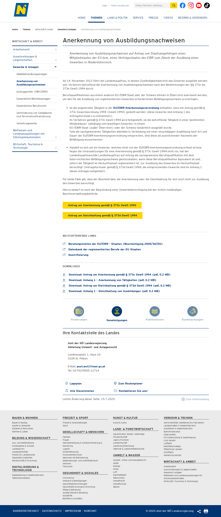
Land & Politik (117, 17)
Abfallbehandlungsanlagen (31, 74)
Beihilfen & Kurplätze (72, 498)
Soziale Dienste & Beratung (75, 492)
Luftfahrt (168, 443)
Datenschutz (52, 511)
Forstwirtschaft (120, 437)
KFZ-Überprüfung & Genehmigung (180, 437)
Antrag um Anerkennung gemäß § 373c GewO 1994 (102, 205)
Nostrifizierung (75, 255)
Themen (96, 17)
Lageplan (75, 383)
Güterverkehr (170, 434)
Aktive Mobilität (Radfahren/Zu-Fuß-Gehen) (184, 422)
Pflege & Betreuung (72, 489)
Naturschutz (118, 477)
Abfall (115, 463)
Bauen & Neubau (19, 422)
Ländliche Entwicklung (123, 446)
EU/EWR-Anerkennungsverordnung (136, 107)
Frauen (66, 440)
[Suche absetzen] (173, 5)
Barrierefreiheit (26, 511)
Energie (116, 466)
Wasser (116, 486)
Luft (115, 472)
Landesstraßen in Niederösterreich (180, 425)
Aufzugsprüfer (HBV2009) (32, 91)
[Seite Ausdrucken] (206, 512)
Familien (66, 437)
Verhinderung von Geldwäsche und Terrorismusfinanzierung (34, 114)
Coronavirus (68, 477)
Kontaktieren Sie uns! (133, 391)
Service (138, 17)
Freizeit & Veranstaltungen (75, 422)
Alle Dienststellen (82, 391)
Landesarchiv (18, 449)
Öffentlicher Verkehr (173, 449)
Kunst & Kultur (120, 422)
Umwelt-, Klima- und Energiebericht (129, 460)
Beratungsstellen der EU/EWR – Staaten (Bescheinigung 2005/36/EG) (113, 243)
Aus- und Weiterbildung (23, 442)
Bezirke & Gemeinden (192, 17)
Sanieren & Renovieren (22, 428)
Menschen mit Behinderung (75, 457)
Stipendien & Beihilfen (22, 457)
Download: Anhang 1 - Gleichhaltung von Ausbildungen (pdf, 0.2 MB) (111, 291)
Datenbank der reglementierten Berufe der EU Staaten (102, 249)
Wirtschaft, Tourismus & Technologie (35, 146)
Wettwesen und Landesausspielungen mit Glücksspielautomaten (35, 134)
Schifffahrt (169, 452)
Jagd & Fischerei (121, 440)
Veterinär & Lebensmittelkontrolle (128, 449)
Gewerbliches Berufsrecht (31, 105)
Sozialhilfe (67, 495)
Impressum (73, 511)
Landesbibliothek (20, 451)
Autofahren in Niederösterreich (178, 428)
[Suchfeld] (152, 5)
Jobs (104, 5)
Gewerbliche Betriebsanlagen (33, 98)
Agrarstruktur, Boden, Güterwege (128, 434)
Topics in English (120, 5)
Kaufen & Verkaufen (21, 425)
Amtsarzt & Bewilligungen (75, 480)
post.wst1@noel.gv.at (91, 366)
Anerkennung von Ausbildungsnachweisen (30, 83)
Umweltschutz (119, 484)
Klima (115, 469)
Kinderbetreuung (71, 451)
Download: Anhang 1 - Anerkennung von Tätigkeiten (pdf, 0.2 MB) (109, 280)
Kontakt (90, 511)
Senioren (67, 463)
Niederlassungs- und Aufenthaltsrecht (80, 460)
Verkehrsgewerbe (26, 123)
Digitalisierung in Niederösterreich (28, 475)
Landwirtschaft (120, 442)
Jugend (66, 449)
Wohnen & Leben (20, 431)
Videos (168, 17)
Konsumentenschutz (72, 454)
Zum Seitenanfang (195, 399)
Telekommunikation (21, 478)
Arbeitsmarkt (35, 49)
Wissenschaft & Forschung (24, 460)
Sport (65, 425)
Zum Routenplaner (130, 383)
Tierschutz (68, 466)
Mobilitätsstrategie (172, 446)
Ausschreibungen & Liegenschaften (35, 58)
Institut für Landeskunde (23, 454)
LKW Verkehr (170, 440)
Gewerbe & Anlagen (67, 29)
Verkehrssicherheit (172, 455)
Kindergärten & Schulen (23, 446)
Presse (153, 17)
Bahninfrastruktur (172, 431)
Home (81, 17)
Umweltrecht (119, 480)
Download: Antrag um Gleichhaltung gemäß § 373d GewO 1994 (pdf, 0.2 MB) (117, 285)
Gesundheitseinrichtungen (75, 484)
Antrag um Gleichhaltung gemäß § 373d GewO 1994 (102, 215)
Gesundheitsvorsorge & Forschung (79, 486)
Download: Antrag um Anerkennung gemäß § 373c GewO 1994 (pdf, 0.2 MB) (117, 274)
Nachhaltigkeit (119, 475)
